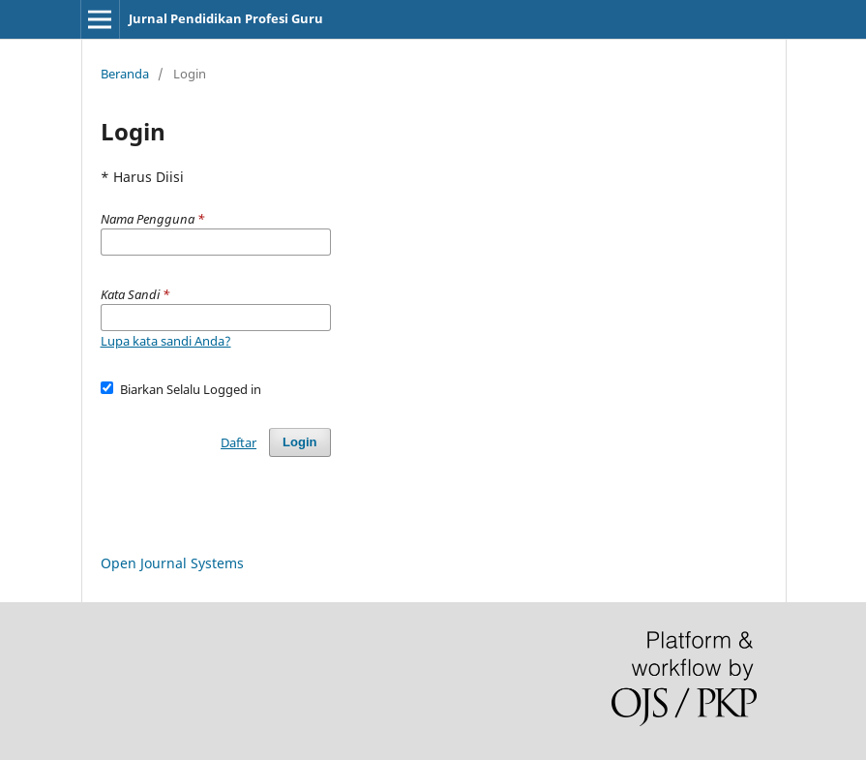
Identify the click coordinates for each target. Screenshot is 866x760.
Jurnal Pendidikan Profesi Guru (226, 18)
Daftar (238, 442)
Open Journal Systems (172, 563)
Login (299, 442)
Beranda (125, 73)
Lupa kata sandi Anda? (166, 341)
